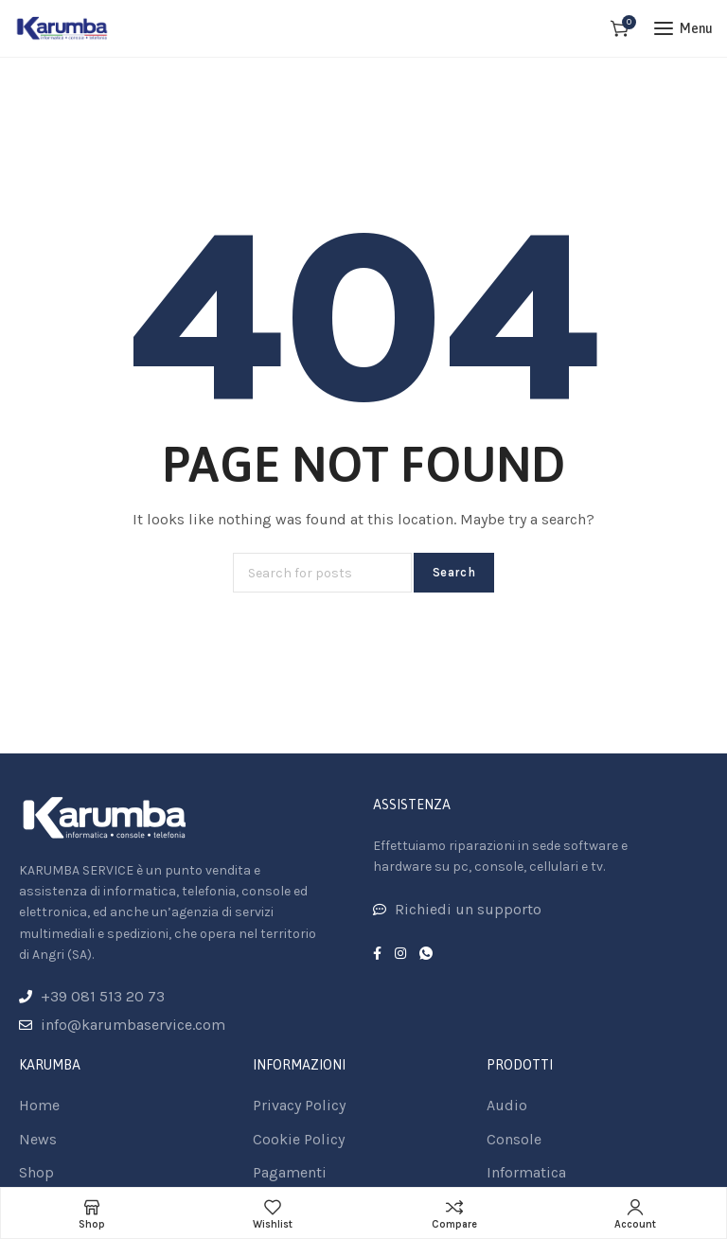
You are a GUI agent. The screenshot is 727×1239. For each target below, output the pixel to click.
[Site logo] (62, 28)
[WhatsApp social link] (426, 954)
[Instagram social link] (400, 954)
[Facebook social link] (377, 954)
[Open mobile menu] (683, 28)
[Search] (322, 573)
